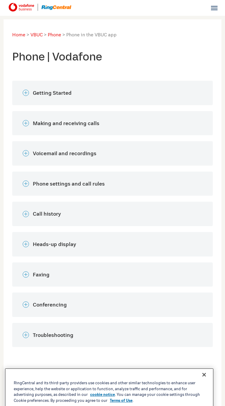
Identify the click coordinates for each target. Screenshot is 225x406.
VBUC (36, 35)
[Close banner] (204, 391)
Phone (54, 35)
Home (18, 35)
